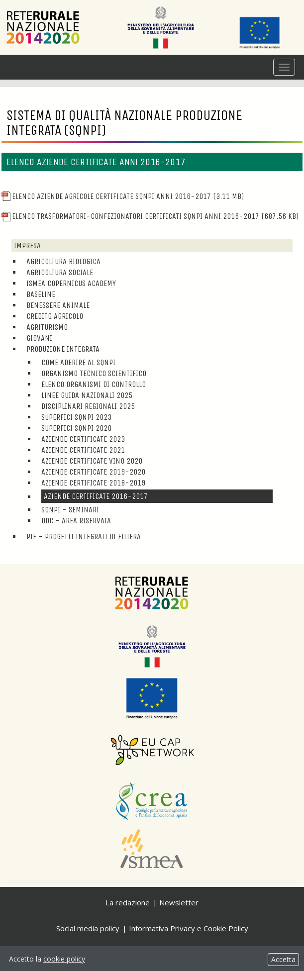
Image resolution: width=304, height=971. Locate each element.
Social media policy (87, 928)
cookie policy (64, 959)
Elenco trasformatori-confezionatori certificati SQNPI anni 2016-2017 (150, 216)
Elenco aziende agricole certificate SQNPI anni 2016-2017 (122, 196)
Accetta (283, 959)
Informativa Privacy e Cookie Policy (188, 928)
